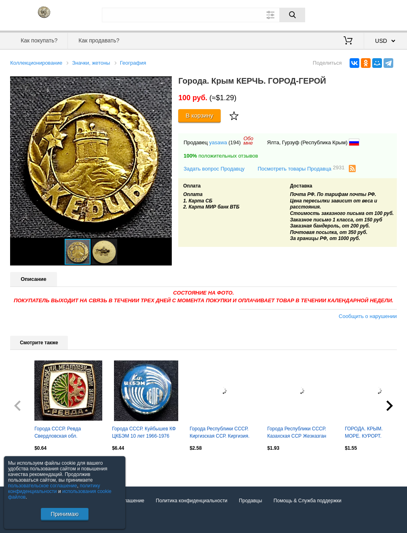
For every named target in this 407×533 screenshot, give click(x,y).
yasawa (218, 142)
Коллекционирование (36, 63)
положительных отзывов (220, 156)
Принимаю (64, 514)
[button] (164, 83)
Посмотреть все (28, 465)
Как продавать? (98, 40)
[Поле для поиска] (204, 15)
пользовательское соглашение (42, 486)
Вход (349, 14)
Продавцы (250, 501)
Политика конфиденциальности (192, 501)
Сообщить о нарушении (368, 316)
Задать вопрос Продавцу (214, 169)
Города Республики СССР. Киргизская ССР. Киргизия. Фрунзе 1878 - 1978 (219, 433)
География (133, 63)
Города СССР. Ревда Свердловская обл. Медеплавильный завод (61, 433)
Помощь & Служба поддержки (308, 501)
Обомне (248, 140)
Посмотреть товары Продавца (300, 168)
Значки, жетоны (91, 63)
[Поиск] (292, 15)
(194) (234, 142)
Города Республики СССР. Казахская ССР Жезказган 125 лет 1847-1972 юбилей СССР (297, 433)
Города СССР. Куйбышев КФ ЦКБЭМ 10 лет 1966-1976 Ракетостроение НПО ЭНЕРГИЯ (144, 433)
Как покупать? (39, 40)
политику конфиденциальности (54, 488)
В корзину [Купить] (199, 115)
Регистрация (380, 14)
